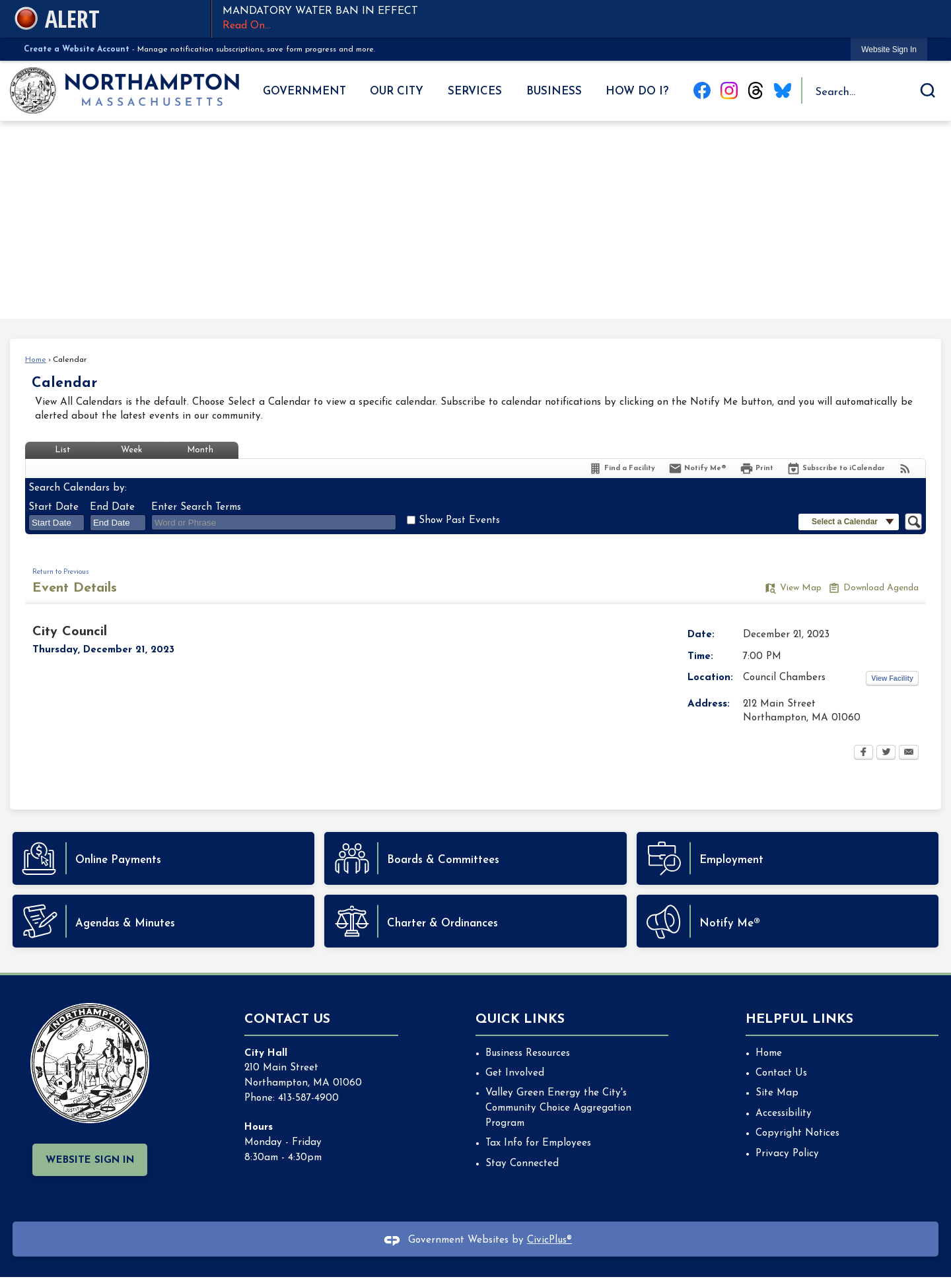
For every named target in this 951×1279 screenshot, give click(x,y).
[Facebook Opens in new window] (863, 753)
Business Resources (527, 1053)
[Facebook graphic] (702, 90)
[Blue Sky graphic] (782, 90)
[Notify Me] (697, 468)
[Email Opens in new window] (909, 753)
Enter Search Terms (196, 507)
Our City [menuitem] (396, 91)
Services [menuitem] (475, 91)
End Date (112, 507)
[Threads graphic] (755, 90)
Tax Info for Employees (538, 1143)
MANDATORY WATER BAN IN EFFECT (575, 20)
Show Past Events (459, 521)
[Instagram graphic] (729, 90)
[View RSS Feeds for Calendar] (905, 468)
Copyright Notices (797, 1133)
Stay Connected (522, 1164)
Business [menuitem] (554, 91)
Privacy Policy (787, 1154)
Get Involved (514, 1073)
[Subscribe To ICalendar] (836, 468)
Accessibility (784, 1114)
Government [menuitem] (304, 91)
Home (35, 360)
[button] (928, 90)
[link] (889, 49)
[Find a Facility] (621, 468)
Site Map (777, 1093)
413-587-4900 (308, 1098)
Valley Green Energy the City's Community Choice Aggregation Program (558, 1108)
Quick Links (520, 1019)
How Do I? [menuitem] (637, 91)
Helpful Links (799, 1019)
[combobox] (56, 522)
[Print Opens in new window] (756, 468)
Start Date (53, 507)
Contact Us (781, 1073)
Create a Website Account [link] (76, 49)
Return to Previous (60, 572)
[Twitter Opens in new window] (886, 753)
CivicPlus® (549, 1240)
